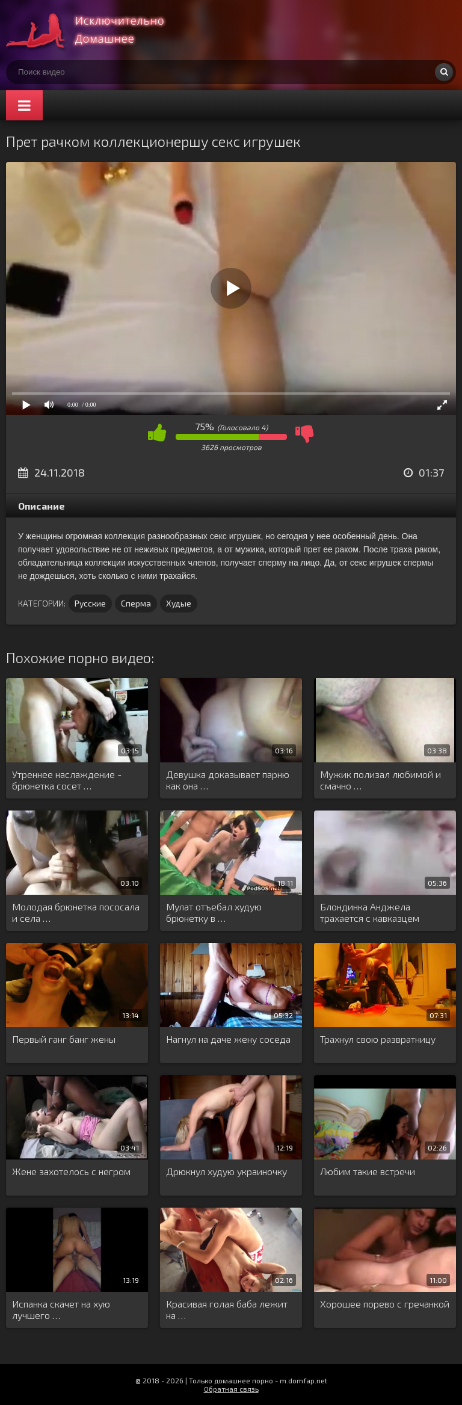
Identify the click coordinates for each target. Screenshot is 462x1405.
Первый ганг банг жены (64, 1039)
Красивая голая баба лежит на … (227, 1309)
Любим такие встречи (367, 1171)
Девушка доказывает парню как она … (227, 779)
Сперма (136, 603)
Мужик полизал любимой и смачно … (380, 779)
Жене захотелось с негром (71, 1171)
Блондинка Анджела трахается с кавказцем (369, 912)
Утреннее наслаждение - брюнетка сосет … (67, 779)
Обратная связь (231, 1389)
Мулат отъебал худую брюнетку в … (214, 912)
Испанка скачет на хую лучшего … (61, 1309)
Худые (178, 603)
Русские (90, 603)
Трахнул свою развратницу (378, 1039)
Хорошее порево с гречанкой (384, 1303)
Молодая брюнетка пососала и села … (76, 912)
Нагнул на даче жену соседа (228, 1039)
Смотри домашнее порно (96, 30)
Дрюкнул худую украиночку (226, 1171)
